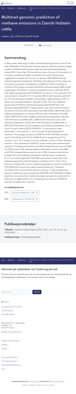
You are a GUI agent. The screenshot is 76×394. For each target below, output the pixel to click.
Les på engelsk (45, 45)
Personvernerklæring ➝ (9, 357)
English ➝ (4, 348)
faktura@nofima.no (8, 314)
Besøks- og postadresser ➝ (11, 332)
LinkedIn (24, 385)
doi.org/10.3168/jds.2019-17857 (25, 193)
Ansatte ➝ (5, 344)
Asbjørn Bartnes (34, 381)
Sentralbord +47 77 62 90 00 (11, 306)
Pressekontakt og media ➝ (10, 341)
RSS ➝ (3, 369)
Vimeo (45, 385)
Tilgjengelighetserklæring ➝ (11, 365)
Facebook (39, 385)
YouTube (51, 385)
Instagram (31, 385)
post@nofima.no (7, 310)
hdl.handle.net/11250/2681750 (25, 199)
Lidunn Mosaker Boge (57, 381)
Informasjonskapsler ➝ (9, 361)
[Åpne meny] (61, 3)
